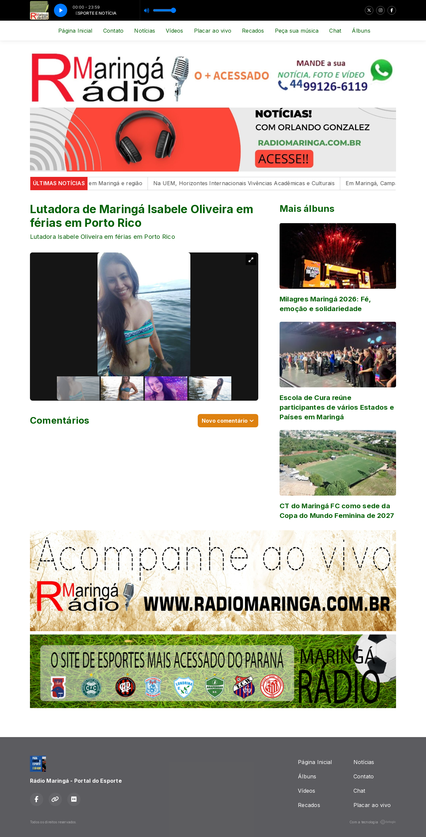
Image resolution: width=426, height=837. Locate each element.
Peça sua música (297, 30)
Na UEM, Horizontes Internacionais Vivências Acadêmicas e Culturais (249, 183)
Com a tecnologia (372, 822)
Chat (335, 30)
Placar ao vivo (212, 30)
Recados (253, 30)
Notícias (144, 30)
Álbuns (361, 30)
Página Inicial (75, 30)
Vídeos (174, 30)
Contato (113, 30)
